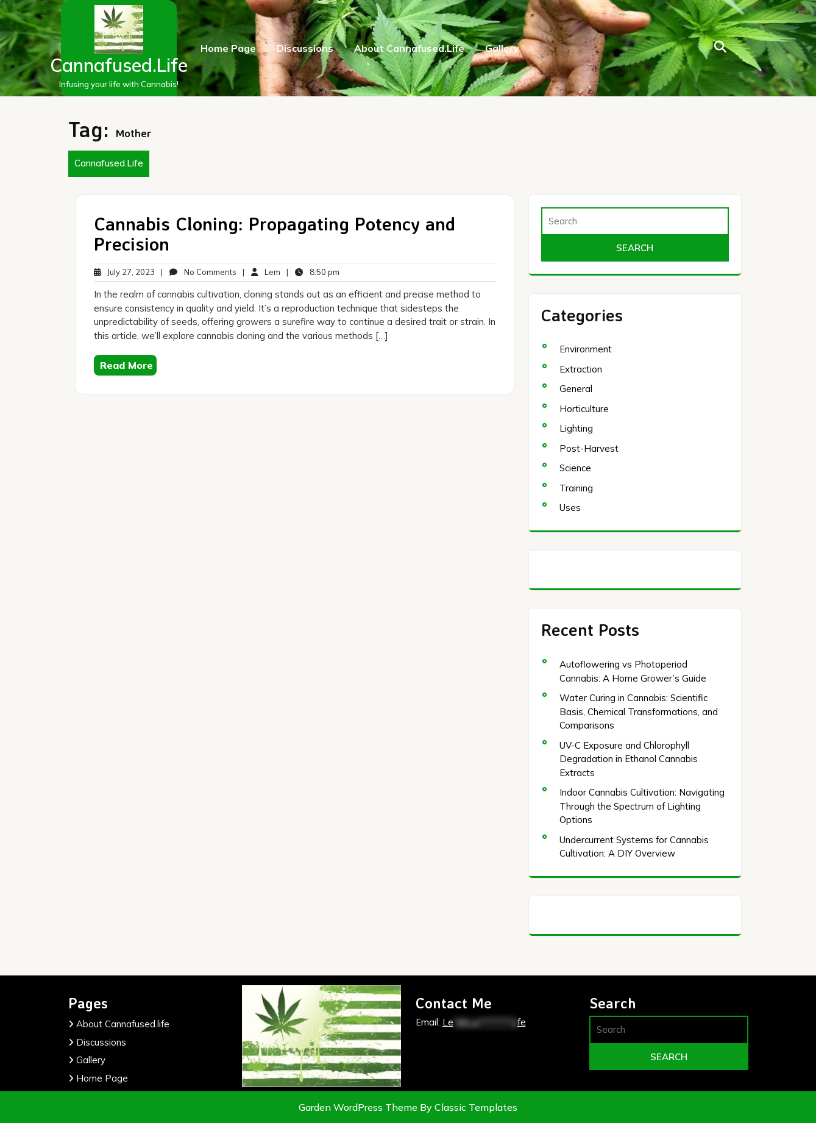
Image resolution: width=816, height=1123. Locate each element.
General (575, 388)
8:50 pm (317, 272)
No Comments (202, 272)
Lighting (576, 428)
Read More (126, 365)
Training (576, 488)
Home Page (228, 48)
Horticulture (584, 409)
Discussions (305, 48)
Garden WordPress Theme (359, 1107)
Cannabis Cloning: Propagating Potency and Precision (274, 233)
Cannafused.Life (119, 65)
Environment (585, 349)
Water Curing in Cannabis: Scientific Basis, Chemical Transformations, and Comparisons (638, 711)
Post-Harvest (589, 448)
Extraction (580, 369)
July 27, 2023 (124, 272)
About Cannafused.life (409, 48)
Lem (265, 272)
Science (575, 468)
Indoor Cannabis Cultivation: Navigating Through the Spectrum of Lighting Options (642, 805)
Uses (570, 507)
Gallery (502, 48)
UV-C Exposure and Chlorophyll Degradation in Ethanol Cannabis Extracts (628, 759)
